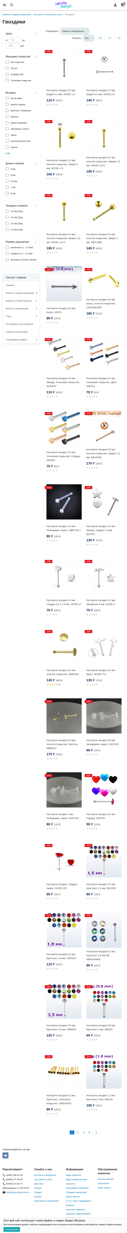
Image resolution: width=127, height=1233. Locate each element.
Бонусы (38, 1196)
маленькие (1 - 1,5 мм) (22, 247)
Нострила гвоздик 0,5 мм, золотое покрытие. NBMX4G (62, 672)
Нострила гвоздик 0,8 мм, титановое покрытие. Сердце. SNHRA (63, 456)
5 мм (13, 169)
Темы (8, 316)
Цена (9, 33)
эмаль (14, 135)
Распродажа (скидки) (16, 339)
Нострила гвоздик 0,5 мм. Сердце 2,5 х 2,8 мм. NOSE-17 (64, 602)
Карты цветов (73, 1196)
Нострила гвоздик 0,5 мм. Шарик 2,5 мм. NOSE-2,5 (101, 92)
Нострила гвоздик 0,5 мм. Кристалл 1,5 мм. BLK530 (101, 886)
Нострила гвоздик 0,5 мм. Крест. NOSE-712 (101, 672)
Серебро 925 (17, 74)
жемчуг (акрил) (18, 104)
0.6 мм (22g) (17, 217)
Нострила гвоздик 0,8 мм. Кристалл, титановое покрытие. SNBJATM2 (61, 1099)
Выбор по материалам (17, 308)
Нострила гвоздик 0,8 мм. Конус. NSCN (61, 310)
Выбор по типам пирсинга (19, 301)
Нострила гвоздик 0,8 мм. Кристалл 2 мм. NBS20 (101, 1027)
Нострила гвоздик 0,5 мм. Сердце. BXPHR (101, 816)
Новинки (10, 285)
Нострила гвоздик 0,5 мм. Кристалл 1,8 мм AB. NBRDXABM (101, 955)
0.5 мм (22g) (17, 211)
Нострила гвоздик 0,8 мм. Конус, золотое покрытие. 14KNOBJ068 (101, 303)
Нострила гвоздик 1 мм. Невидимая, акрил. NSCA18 (62, 816)
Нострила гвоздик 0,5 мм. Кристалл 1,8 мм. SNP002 (61, 956)
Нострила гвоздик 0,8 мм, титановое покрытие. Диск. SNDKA (101, 382)
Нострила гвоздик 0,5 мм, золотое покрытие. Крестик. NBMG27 (62, 744)
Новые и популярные (73, 31)
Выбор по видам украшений (20, 293)
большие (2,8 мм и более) (23, 259)
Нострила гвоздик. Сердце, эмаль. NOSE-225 (62, 886)
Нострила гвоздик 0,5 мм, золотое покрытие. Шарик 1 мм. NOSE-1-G (62, 164)
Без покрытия (17, 62)
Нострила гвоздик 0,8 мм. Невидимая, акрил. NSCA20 (102, 742)
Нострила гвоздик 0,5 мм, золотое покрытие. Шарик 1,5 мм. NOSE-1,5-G (103, 161)
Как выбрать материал (77, 1188)
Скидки (37, 1192)
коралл (14, 147)
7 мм (13, 187)
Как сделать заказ (43, 1179)
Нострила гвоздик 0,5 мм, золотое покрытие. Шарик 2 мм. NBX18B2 (102, 238)
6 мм (13, 175)
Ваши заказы (104, 1187)
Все (87, 38)
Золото (14, 68)
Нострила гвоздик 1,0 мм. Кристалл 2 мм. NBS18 (101, 1097)
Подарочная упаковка (17, 332)
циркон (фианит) (19, 123)
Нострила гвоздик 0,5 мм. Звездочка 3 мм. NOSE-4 (101, 602)
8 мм (13, 193)
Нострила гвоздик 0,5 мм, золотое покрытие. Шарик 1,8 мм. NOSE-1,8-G (63, 238)
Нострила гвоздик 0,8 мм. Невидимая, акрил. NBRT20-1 (63, 528)
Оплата (38, 1188)
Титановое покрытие (21, 80)
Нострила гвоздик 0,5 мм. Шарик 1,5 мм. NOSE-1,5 (61, 92)
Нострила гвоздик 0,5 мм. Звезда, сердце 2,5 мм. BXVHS (101, 530)
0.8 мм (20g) (17, 223)
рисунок (15, 116)
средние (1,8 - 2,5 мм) (21, 253)
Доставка (38, 1183)
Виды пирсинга (73, 1175)
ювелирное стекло (20, 129)
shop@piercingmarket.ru (18, 1192)
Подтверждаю (12, 1229)
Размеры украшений (76, 1192)
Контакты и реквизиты (45, 1175)
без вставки (16, 98)
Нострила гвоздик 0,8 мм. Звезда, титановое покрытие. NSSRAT (63, 382)
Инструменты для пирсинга (19, 324)
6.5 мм (14, 181)
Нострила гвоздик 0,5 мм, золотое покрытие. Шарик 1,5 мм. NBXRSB (103, 453)
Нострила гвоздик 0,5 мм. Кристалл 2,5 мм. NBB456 (61, 1027)
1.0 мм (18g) (17, 229)
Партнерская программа (46, 1201)
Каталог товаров (16, 277)
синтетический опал (20, 141)
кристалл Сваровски (21, 110)
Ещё (8, 153)
